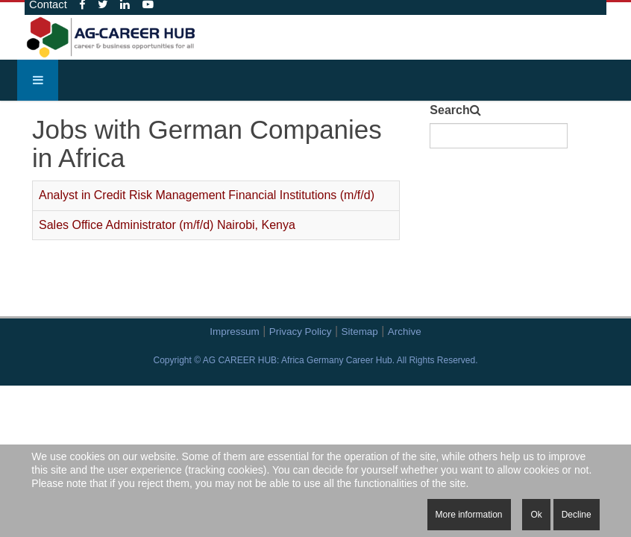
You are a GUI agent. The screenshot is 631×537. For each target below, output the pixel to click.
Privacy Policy (300, 331)
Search (449, 110)
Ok (535, 514)
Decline (576, 514)
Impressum (234, 331)
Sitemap (360, 331)
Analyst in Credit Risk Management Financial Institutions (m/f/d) (206, 195)
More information (469, 514)
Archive (404, 331)
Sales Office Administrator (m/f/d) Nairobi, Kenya (167, 225)
